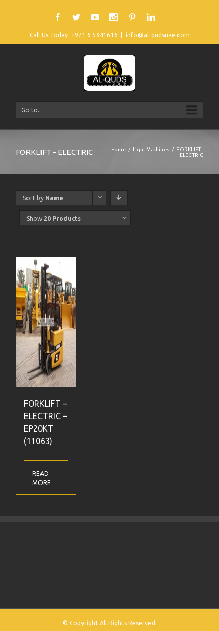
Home (118, 149)
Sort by (43, 198)
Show (53, 218)
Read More (39, 478)
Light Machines (151, 149)
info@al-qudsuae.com (158, 35)
